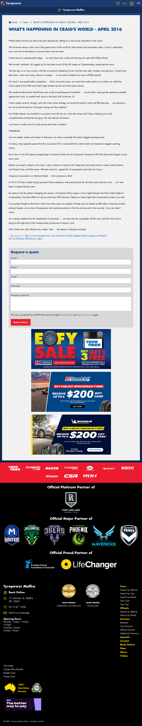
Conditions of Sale (37, 721)
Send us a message (19, 612)
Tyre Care (124, 600)
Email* (14, 276)
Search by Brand (128, 597)
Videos (124, 655)
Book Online (127, 644)
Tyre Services (126, 626)
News (123, 652)
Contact (124, 640)
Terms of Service (84, 314)
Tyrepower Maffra (71, 10)
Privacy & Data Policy (19, 721)
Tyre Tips (124, 604)
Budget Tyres (9, 672)
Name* (14, 258)
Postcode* (16, 286)
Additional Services (129, 633)
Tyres (123, 586)
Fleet (123, 648)
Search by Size (127, 593)
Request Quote (21, 322)
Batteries (124, 622)
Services (125, 618)
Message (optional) (20, 295)
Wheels (124, 608)
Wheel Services (127, 629)
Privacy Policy (66, 314)
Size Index (8, 665)
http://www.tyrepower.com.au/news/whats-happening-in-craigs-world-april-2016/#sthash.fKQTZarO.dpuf (58, 237)
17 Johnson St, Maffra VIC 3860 (21, 600)
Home (13, 22)
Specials (125, 637)
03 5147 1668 (17, 607)
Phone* (14, 267)
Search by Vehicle (128, 589)
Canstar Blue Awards (13, 669)
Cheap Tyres (9, 676)
